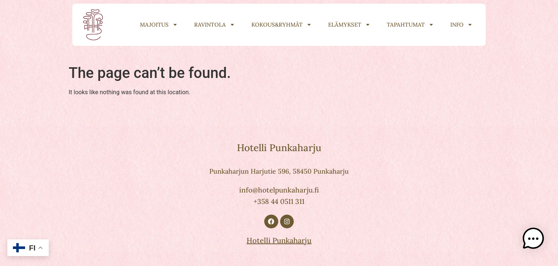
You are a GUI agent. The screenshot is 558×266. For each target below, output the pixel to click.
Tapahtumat (410, 24)
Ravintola (214, 24)
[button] (535, 242)
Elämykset (349, 24)
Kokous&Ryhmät (281, 24)
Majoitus (159, 24)
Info (461, 24)
